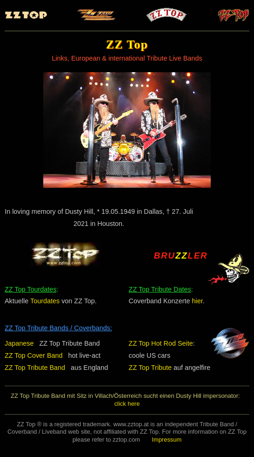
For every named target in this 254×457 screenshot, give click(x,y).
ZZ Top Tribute (150, 367)
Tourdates (45, 301)
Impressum (166, 439)
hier (197, 301)
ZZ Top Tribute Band (35, 367)
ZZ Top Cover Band (34, 355)
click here (127, 403)
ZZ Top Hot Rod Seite (161, 343)
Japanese (19, 343)
